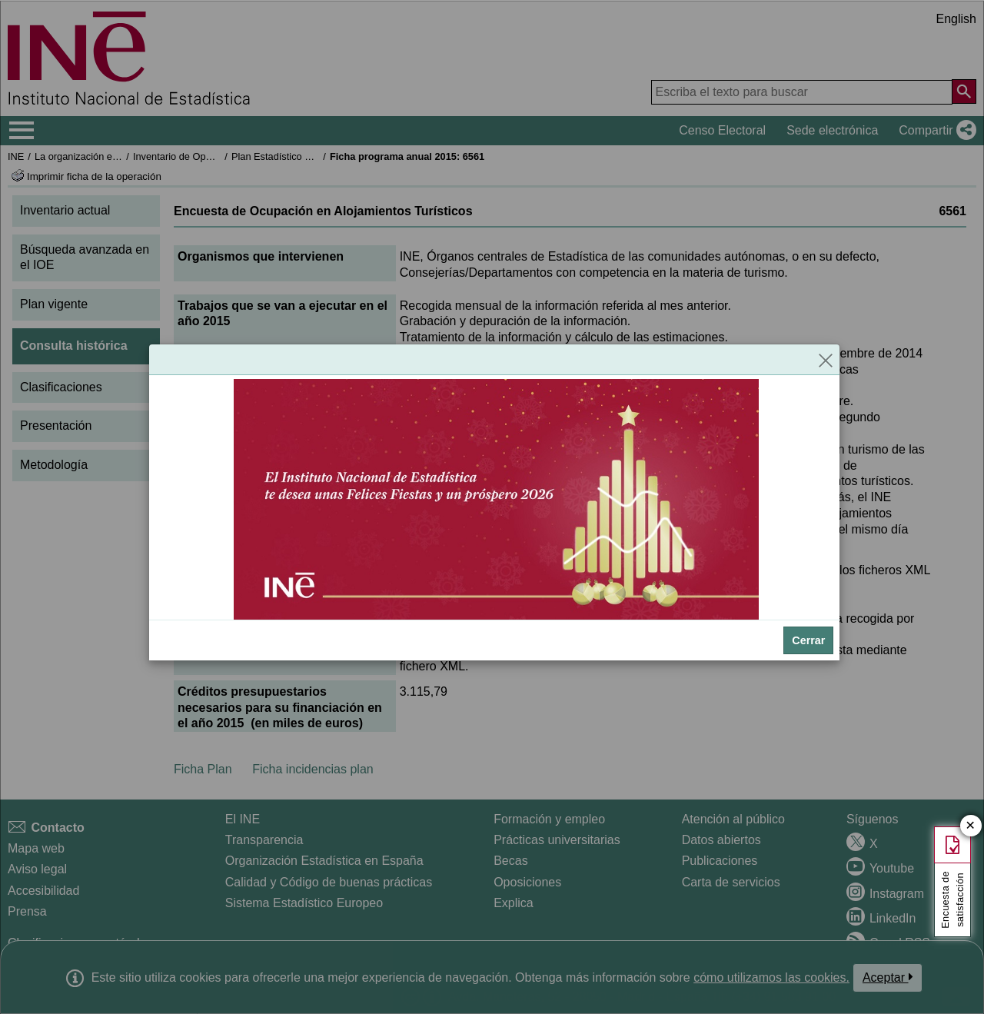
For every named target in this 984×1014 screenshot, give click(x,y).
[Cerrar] (825, 360)
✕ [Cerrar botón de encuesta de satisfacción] (970, 826)
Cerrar (808, 640)
